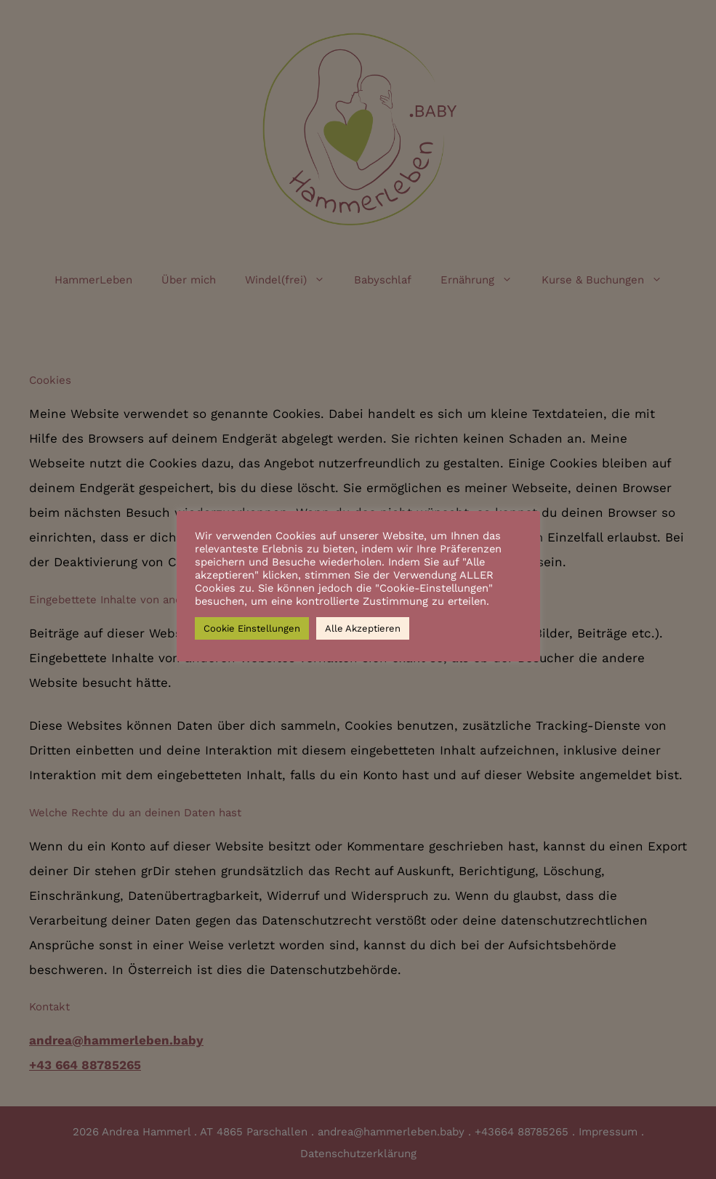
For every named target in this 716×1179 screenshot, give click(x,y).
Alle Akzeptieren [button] (363, 628)
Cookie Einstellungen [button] (252, 628)
